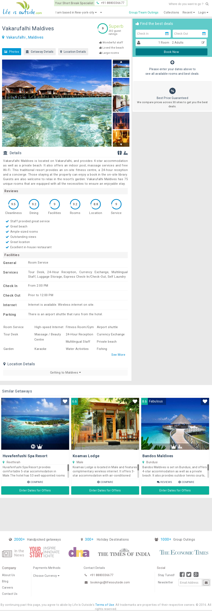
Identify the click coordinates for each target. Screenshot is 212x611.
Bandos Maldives (157, 456)
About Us (8, 575)
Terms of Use (104, 604)
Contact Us (9, 593)
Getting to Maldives (65, 372)
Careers (7, 587)
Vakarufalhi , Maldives (25, 37)
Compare (35, 482)
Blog (5, 581)
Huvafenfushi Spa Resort (25, 456)
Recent (189, 12)
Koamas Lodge (86, 456)
